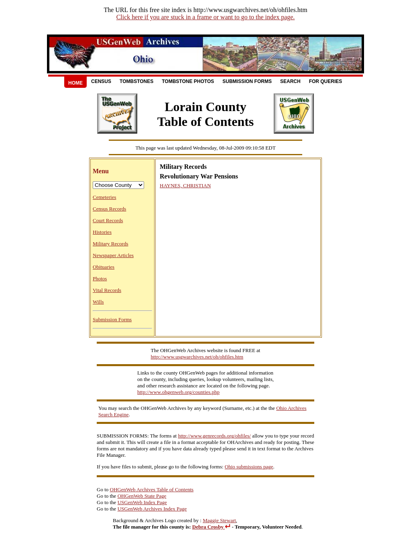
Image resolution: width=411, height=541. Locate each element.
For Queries (325, 81)
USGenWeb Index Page (142, 502)
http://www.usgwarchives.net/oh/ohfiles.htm (197, 357)
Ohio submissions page (249, 467)
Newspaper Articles (113, 255)
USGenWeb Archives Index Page (152, 509)
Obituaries (103, 267)
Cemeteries (104, 197)
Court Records (108, 220)
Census (101, 81)
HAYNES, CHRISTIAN (185, 185)
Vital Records (107, 290)
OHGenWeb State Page (142, 496)
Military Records (110, 244)
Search (290, 81)
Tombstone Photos (188, 81)
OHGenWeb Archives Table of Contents (152, 489)
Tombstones (136, 81)
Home (75, 83)
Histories (102, 232)
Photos (100, 279)
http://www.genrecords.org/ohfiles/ (214, 436)
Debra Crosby (211, 527)
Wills (98, 302)
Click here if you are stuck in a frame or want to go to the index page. (205, 17)
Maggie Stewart (219, 520)
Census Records (109, 209)
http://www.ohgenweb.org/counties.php (178, 392)
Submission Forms (247, 81)
